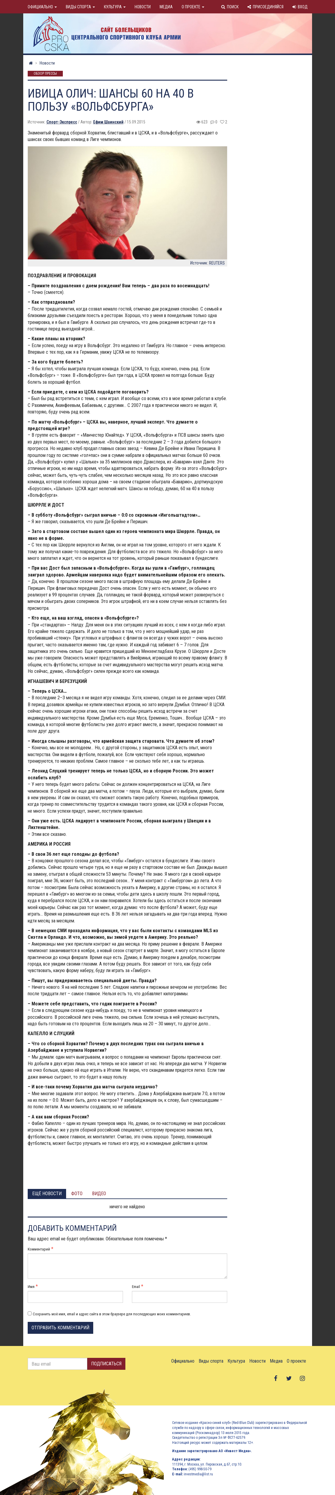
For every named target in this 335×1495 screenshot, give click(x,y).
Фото (76, 1193)
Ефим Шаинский (108, 122)
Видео (99, 1193)
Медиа (166, 6)
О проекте (193, 6)
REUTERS (217, 263)
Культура (115, 6)
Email (136, 1286)
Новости (143, 6)
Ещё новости (47, 1193)
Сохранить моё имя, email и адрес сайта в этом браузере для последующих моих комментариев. (112, 1314)
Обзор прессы (45, 74)
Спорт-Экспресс (61, 122)
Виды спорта (80, 6)
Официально (42, 6)
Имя (31, 1286)
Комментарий (39, 1249)
